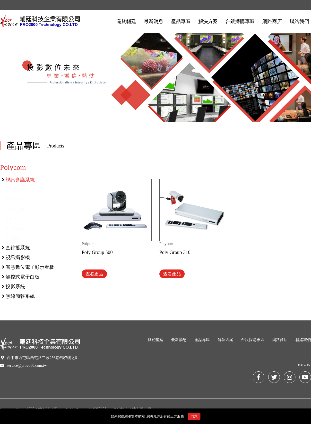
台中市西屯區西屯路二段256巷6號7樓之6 (42, 358)
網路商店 (280, 340)
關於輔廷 (155, 340)
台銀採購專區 (252, 340)
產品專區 (202, 340)
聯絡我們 (303, 340)
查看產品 (94, 273)
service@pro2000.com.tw (27, 365)
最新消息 (179, 340)
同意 (194, 416)
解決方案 (225, 340)
